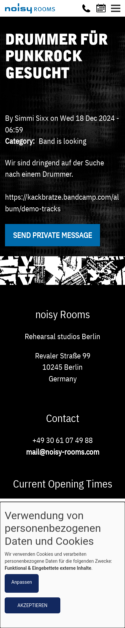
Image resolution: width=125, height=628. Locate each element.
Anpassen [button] (21, 582)
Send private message (52, 235)
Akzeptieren (32, 605)
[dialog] (62, 565)
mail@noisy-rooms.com (62, 452)
